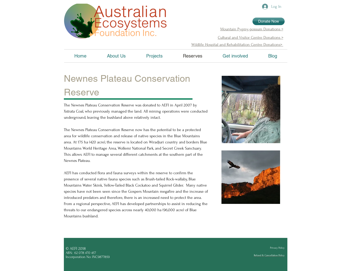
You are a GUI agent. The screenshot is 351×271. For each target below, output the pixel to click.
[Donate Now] (268, 21)
